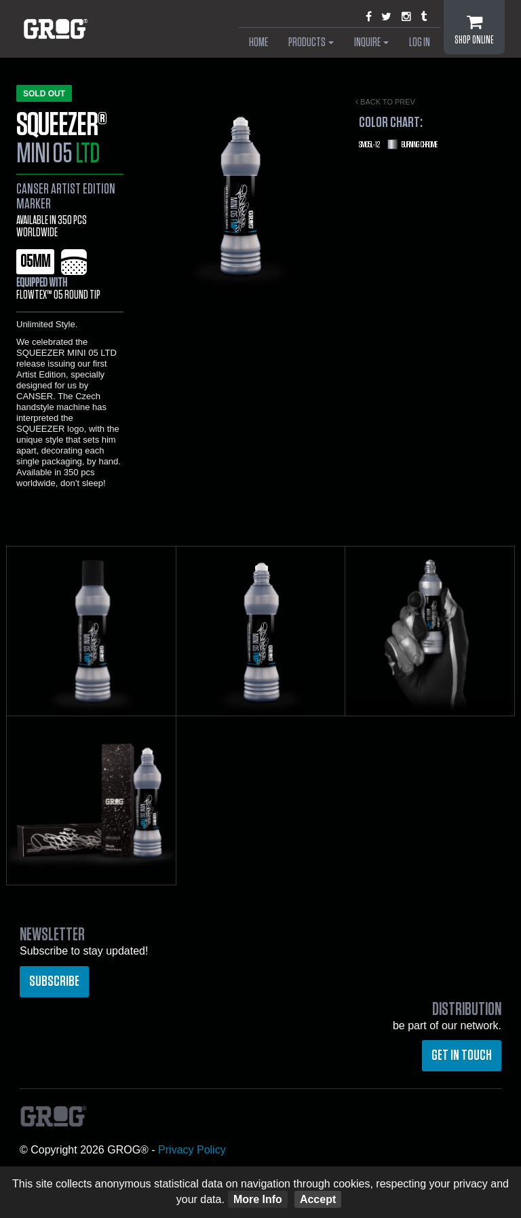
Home (258, 43)
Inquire (371, 43)
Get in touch (461, 1055)
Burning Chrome (398, 144)
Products (311, 43)
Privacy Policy (192, 1150)
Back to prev (385, 102)
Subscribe (54, 981)
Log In (419, 43)
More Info (257, 1199)
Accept (318, 1199)
